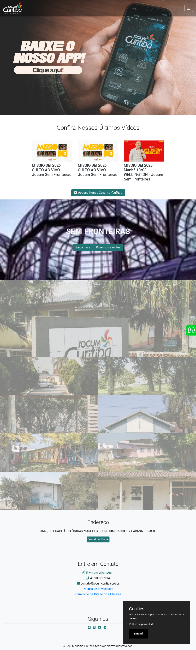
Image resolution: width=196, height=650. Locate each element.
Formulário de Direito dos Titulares (98, 594)
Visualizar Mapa (98, 539)
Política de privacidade (98, 589)
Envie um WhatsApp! (98, 573)
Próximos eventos (108, 247)
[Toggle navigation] (189, 8)
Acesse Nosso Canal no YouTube (98, 192)
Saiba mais (82, 247)
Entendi (138, 633)
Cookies (136, 609)
